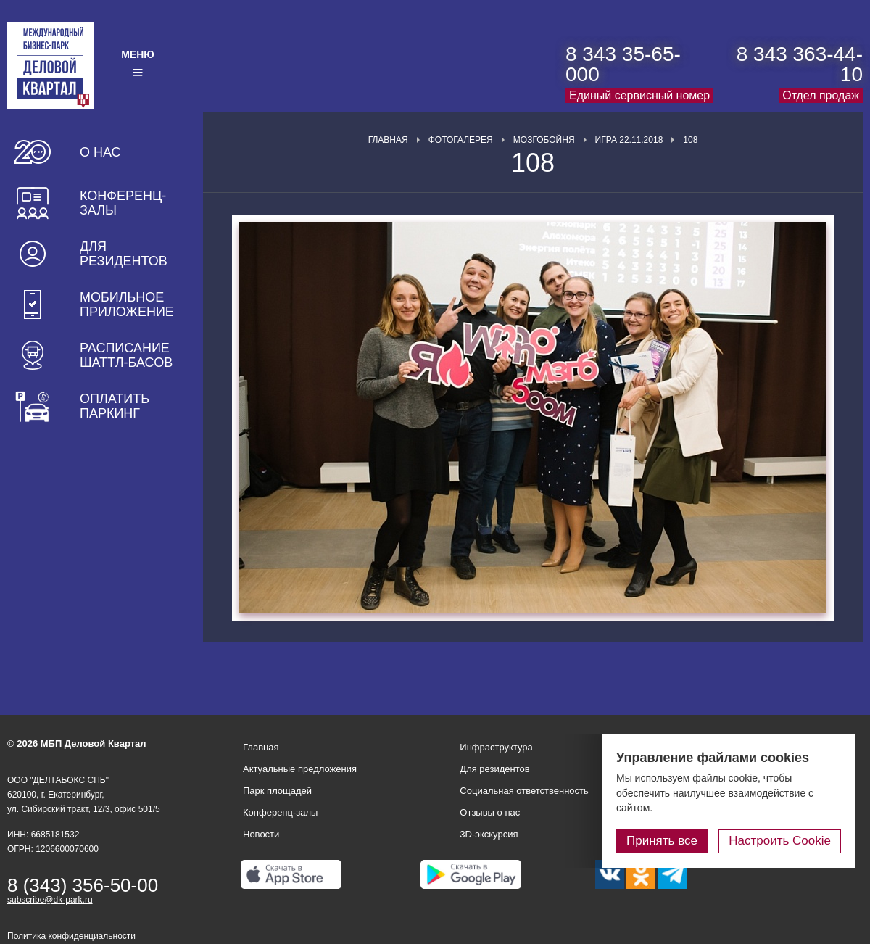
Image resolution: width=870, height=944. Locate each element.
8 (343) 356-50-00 (82, 885)
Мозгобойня (544, 140)
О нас (100, 152)
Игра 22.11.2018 (629, 140)
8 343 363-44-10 (800, 64)
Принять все (661, 841)
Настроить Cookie (780, 841)
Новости (261, 834)
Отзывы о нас (490, 812)
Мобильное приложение (127, 304)
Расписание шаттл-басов (126, 355)
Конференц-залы (123, 203)
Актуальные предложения (300, 768)
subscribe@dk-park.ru (50, 900)
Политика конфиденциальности (71, 936)
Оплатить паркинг (114, 406)
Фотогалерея (460, 140)
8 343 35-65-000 (623, 64)
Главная (388, 140)
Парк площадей (277, 790)
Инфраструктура (496, 747)
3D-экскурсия (489, 834)
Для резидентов (123, 253)
